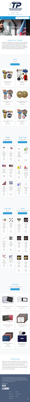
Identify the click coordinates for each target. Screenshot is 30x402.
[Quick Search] (21, 18)
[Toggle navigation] (2, 18)
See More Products (15, 64)
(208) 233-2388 (11, 14)
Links (17, 396)
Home (10, 391)
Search (17, 391)
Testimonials (11, 396)
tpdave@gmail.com (19, 14)
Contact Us (11, 398)
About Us (11, 394)
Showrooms (18, 394)
